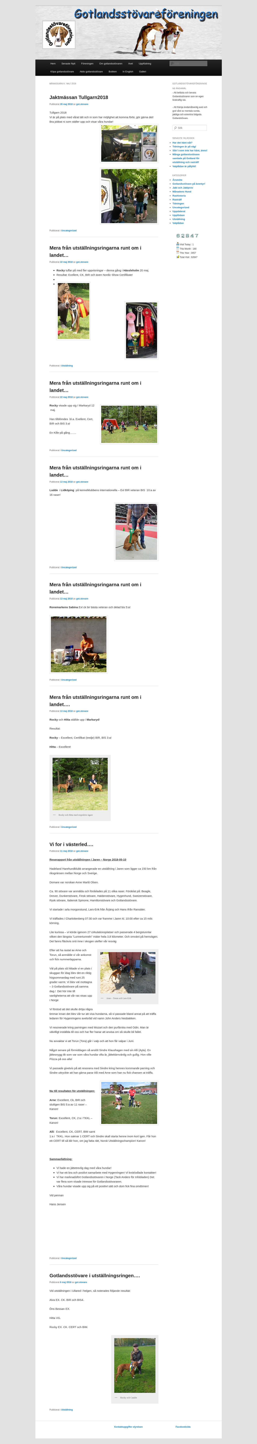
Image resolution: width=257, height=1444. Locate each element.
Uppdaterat (179, 211)
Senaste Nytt (68, 63)
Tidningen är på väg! (184, 146)
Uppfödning (145, 63)
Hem (53, 63)
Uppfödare (179, 215)
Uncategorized (69, 230)
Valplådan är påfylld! (184, 166)
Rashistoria (179, 195)
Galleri (142, 71)
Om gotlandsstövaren (110, 63)
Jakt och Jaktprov (183, 187)
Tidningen (178, 203)
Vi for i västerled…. (71, 844)
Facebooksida (183, 1427)
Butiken (113, 71)
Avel (130, 63)
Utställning (67, 365)
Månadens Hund (182, 191)
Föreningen (87, 63)
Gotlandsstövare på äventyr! (189, 183)
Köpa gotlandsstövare (62, 71)
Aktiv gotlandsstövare (91, 71)
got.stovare (82, 104)
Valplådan (178, 223)
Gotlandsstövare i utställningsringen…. (95, 1275)
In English (128, 71)
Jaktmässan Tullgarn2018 (79, 97)
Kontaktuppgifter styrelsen (128, 1427)
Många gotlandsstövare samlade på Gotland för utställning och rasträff (186, 158)
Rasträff (177, 199)
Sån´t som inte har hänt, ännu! (190, 150)
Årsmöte (177, 179)
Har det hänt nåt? (183, 142)
